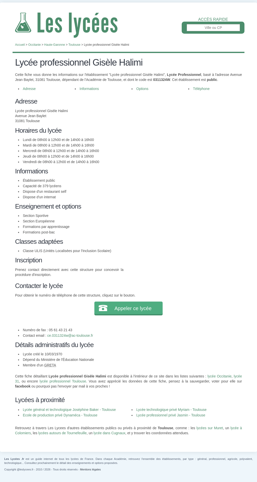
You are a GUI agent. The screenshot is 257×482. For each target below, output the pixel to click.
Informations (89, 89)
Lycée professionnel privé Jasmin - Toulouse (170, 415)
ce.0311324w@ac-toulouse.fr (70, 335)
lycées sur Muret (210, 428)
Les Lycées (128, 25)
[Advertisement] (183, 132)
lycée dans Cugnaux (109, 433)
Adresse (29, 89)
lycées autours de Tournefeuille (62, 433)
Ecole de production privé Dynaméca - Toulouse (60, 415)
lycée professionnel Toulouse (63, 381)
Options (142, 89)
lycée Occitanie (220, 376)
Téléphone (201, 89)
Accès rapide (213, 20)
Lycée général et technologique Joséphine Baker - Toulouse (69, 410)
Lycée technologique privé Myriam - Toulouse (171, 410)
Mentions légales (90, 469)
